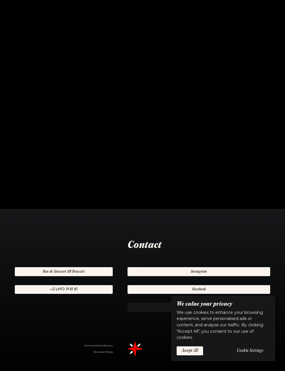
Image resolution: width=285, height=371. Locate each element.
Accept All (190, 350)
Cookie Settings (250, 350)
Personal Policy (103, 351)
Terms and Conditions (98, 345)
